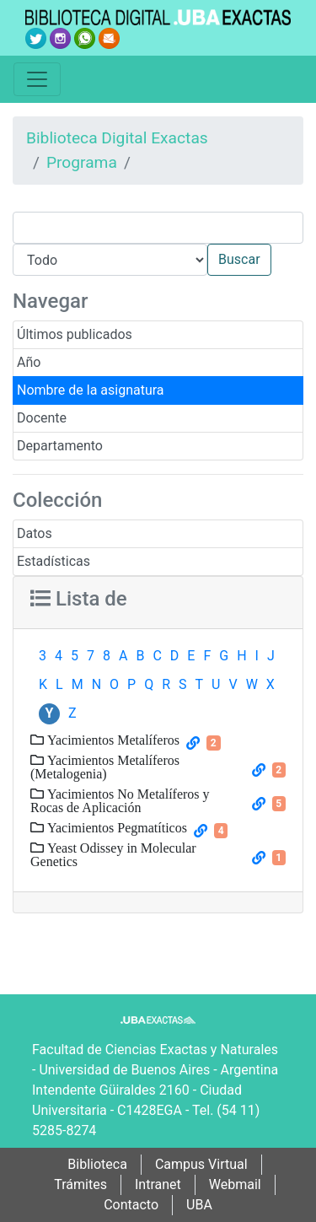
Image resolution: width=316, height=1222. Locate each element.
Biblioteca (97, 1164)
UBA (199, 1205)
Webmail (235, 1184)
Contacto (131, 1205)
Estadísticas (53, 561)
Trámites (80, 1184)
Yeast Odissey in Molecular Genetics (113, 854)
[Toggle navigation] (37, 79)
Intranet (158, 1184)
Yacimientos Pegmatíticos (115, 827)
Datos (34, 533)
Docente (42, 418)
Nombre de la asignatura (90, 390)
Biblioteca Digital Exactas (117, 138)
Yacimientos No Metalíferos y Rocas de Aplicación (120, 800)
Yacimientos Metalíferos (111, 739)
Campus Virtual (201, 1164)
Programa (81, 162)
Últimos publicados (74, 334)
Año (28, 362)
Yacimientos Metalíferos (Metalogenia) (104, 766)
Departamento (60, 446)
